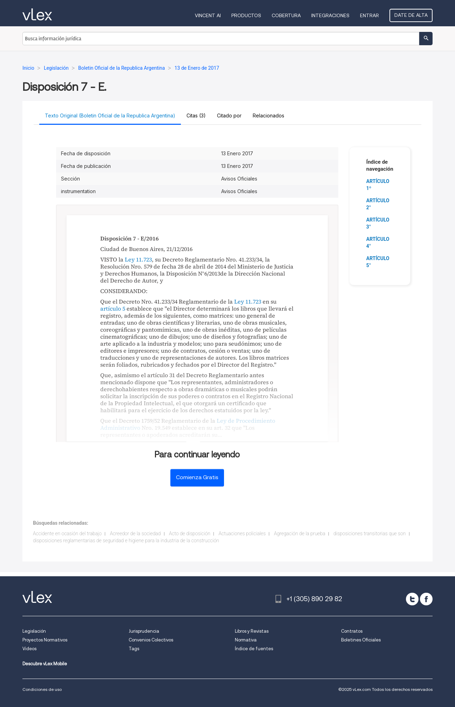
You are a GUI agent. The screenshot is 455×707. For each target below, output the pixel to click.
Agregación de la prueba (299, 533)
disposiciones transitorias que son (369, 533)
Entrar (369, 15)
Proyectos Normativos (44, 640)
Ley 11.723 (138, 259)
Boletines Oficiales (361, 640)
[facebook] (426, 599)
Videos (29, 648)
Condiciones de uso (42, 689)
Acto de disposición (189, 533)
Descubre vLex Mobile (44, 663)
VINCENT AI (208, 15)
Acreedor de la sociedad (135, 533)
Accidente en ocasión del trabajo (67, 533)
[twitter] (412, 599)
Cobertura (286, 15)
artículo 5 (112, 308)
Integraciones (330, 15)
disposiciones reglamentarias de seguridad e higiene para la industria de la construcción (126, 540)
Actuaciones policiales (242, 533)
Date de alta (411, 15)
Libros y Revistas (252, 631)
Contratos (351, 631)
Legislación (34, 631)
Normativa (246, 640)
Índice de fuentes (254, 648)
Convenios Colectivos (151, 640)
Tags (134, 648)
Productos (246, 15)
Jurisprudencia (144, 631)
